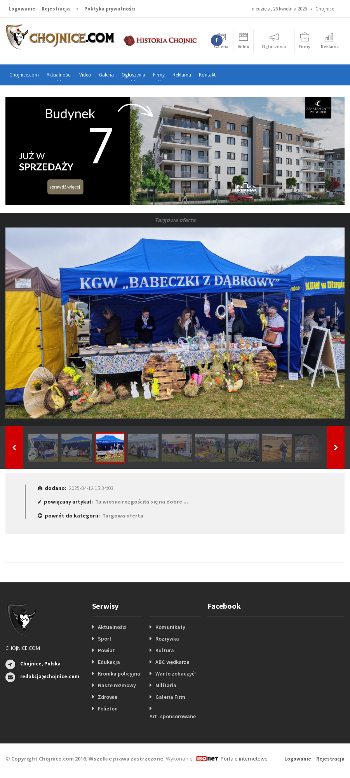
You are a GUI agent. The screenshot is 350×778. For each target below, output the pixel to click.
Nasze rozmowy (117, 685)
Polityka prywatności (110, 8)
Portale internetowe (244, 758)
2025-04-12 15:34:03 (91, 488)
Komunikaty (170, 626)
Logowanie (22, 8)
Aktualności (112, 626)
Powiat (106, 650)
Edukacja (109, 661)
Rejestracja (56, 8)
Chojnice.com (24, 74)
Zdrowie (107, 696)
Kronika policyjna (119, 673)
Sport (104, 638)
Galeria (106, 74)
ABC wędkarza (172, 661)
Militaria (165, 685)
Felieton (108, 708)
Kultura (164, 650)
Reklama (181, 74)
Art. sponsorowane (172, 716)
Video (85, 74)
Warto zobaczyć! (175, 673)
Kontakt (207, 74)
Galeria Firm (170, 696)
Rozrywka (167, 638)
